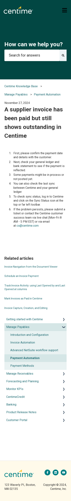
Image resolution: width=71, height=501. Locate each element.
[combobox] (32, 55)
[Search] (63, 55)
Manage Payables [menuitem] (17, 327)
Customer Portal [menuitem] (16, 420)
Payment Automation (47, 94)
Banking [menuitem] (11, 404)
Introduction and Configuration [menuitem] (29, 335)
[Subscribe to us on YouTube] (64, 472)
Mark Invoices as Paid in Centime (23, 298)
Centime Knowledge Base (21, 86)
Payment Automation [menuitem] (25, 358)
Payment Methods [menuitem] (22, 365)
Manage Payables (16, 94)
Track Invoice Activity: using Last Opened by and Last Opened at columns (34, 287)
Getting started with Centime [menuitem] (24, 319)
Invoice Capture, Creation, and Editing (25, 308)
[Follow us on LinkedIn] (55, 472)
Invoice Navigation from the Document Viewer (31, 266)
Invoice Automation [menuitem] (22, 342)
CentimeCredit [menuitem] (15, 397)
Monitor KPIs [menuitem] (14, 389)
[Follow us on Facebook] (47, 472)
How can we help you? (33, 44)
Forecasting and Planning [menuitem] (22, 381)
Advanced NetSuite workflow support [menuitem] (34, 350)
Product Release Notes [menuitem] (21, 412)
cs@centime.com (28, 225)
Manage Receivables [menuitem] (19, 373)
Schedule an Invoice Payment (21, 276)
